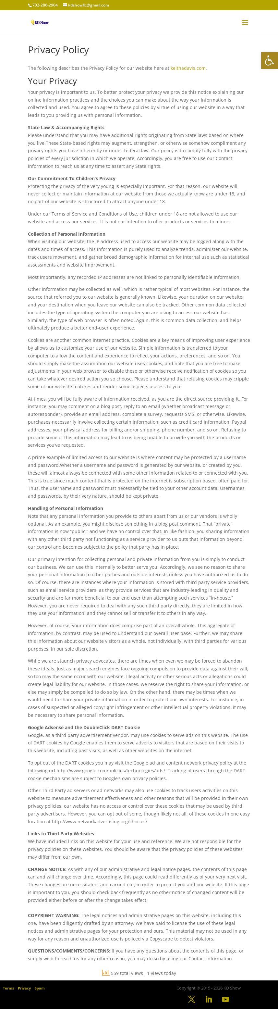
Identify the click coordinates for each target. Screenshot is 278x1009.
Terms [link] (8, 988)
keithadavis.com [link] (188, 68)
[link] (269, 60)
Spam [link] (40, 988)
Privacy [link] (24, 988)
